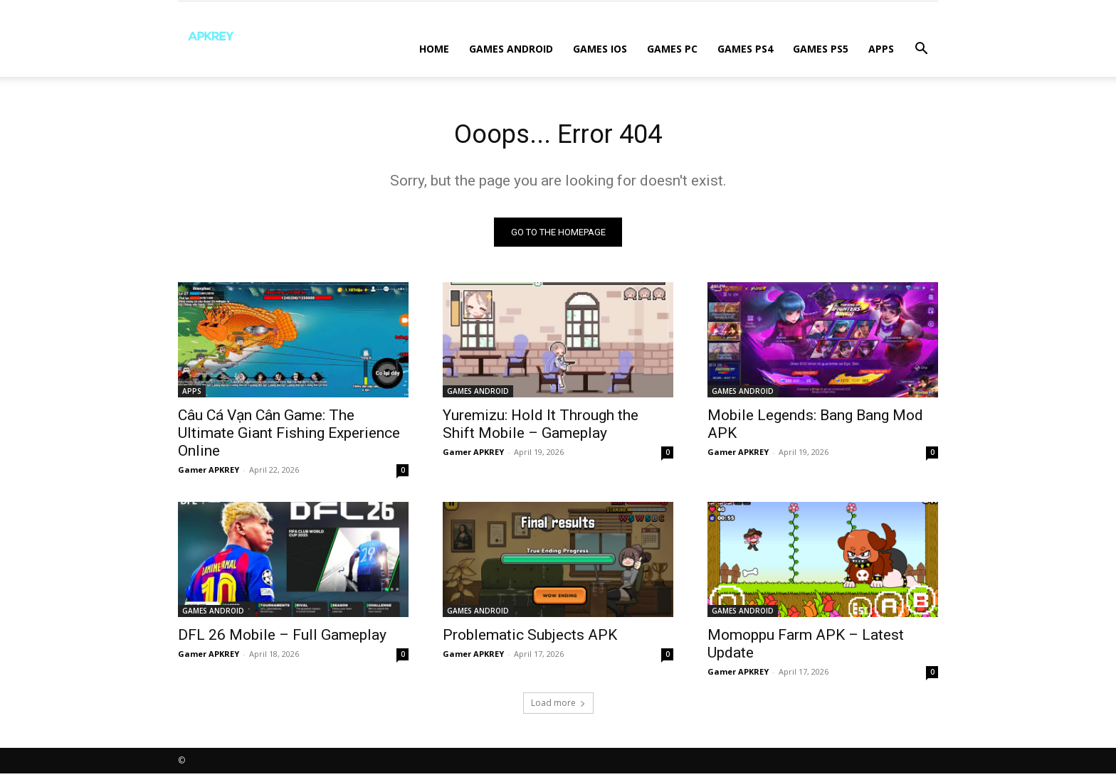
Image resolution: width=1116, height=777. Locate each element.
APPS (881, 48)
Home (434, 48)
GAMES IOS (600, 48)
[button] (921, 50)
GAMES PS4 (745, 48)
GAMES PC (672, 48)
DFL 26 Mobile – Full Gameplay (282, 638)
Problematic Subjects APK (530, 638)
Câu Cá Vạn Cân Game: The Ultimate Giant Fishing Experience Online (289, 436)
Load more (558, 706)
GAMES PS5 (820, 48)
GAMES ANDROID (511, 48)
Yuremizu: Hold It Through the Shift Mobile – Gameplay (540, 427)
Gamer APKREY (208, 473)
